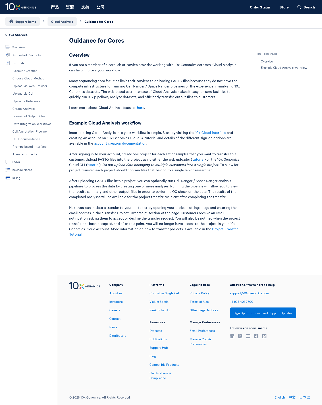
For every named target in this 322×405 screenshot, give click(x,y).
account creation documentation (120, 143)
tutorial (198, 159)
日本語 (304, 397)
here (140, 107)
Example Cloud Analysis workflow (284, 67)
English (280, 397)
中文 (292, 397)
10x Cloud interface (210, 132)
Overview (267, 61)
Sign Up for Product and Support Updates (263, 313)
